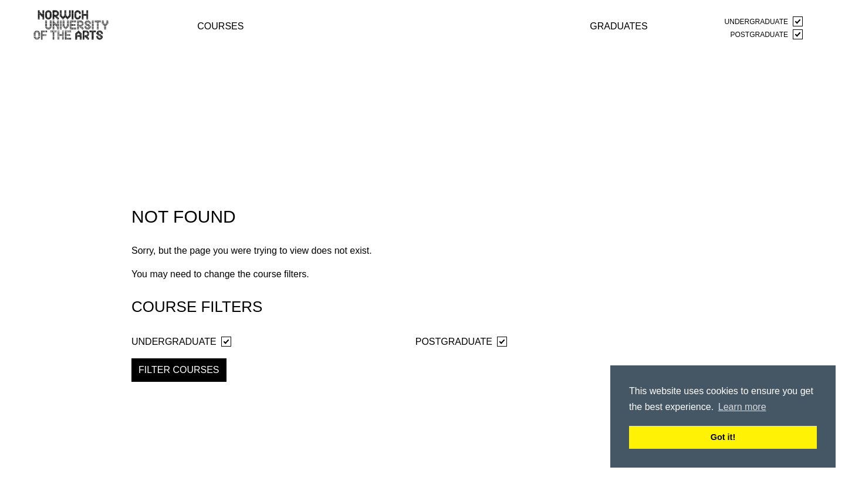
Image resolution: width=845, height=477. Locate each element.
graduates (618, 25)
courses (220, 25)
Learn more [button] (742, 407)
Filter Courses (178, 370)
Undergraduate (764, 21)
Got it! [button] (723, 437)
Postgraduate (767, 34)
